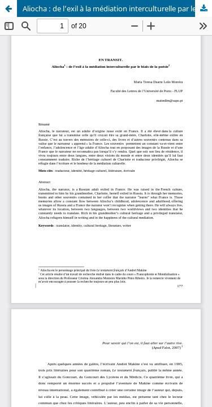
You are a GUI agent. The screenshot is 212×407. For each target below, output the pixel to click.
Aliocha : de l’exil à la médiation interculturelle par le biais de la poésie (117, 8)
